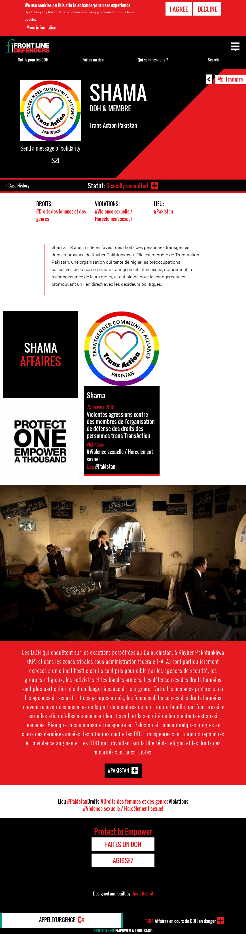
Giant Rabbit (142, 893)
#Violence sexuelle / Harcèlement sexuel (113, 215)
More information (41, 27)
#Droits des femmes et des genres (135, 801)
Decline (207, 9)
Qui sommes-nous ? (153, 60)
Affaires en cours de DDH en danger (180, 920)
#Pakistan (163, 211)
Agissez (123, 860)
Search (213, 60)
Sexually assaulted (126, 185)
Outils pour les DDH (33, 60)
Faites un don (93, 60)
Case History (19, 186)
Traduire (234, 79)
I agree (179, 9)
